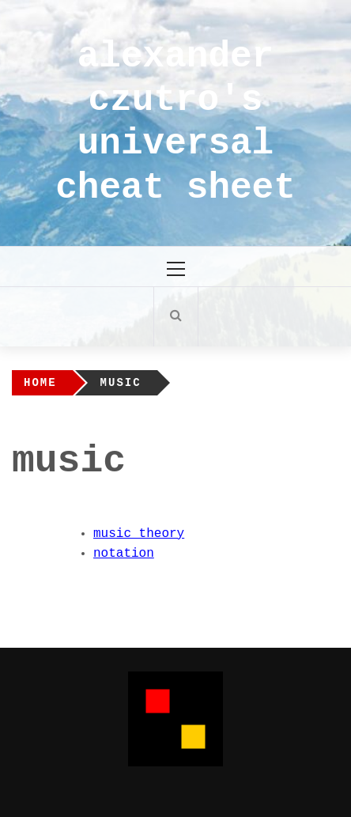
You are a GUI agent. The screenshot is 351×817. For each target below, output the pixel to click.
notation (123, 554)
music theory (138, 534)
